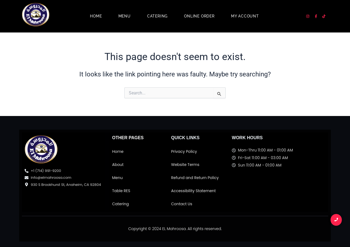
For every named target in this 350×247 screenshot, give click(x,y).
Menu (124, 16)
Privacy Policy (184, 151)
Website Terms (185, 164)
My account (245, 16)
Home (96, 16)
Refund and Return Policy (195, 177)
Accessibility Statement (193, 191)
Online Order (199, 16)
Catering (157, 16)
